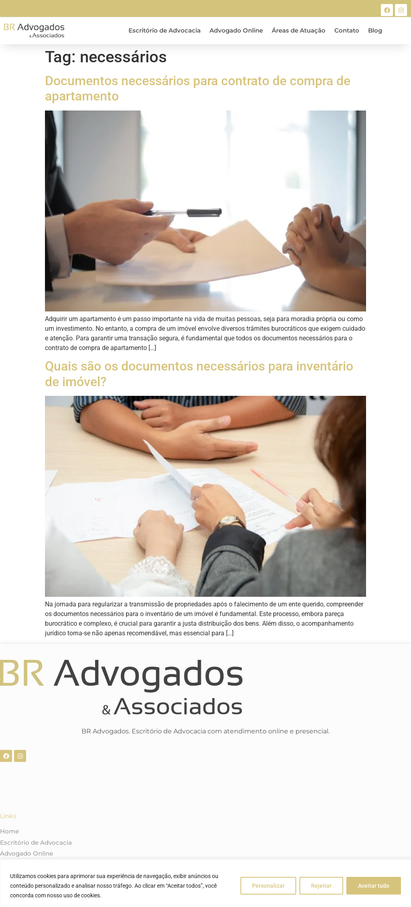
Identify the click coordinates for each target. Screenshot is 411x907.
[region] (205, 883)
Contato (346, 30)
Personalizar (268, 885)
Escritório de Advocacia (164, 30)
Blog (375, 30)
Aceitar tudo (373, 885)
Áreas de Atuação (299, 30)
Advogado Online (236, 30)
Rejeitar (321, 885)
